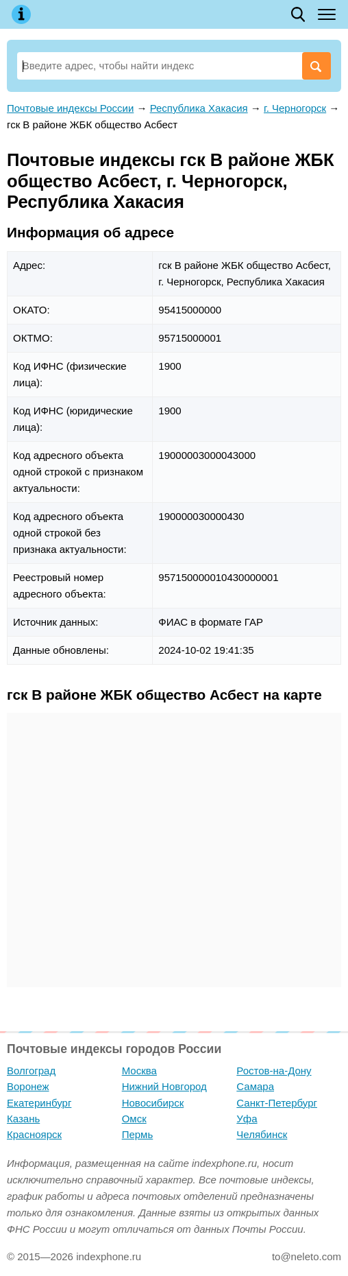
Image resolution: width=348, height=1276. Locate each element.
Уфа (246, 1118)
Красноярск (34, 1134)
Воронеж (28, 1086)
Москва (139, 1070)
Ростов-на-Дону (273, 1070)
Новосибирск (153, 1103)
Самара (255, 1086)
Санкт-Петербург (276, 1103)
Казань (23, 1118)
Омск (134, 1118)
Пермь (137, 1134)
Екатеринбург (39, 1103)
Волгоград (31, 1070)
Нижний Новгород (164, 1086)
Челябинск (261, 1134)
